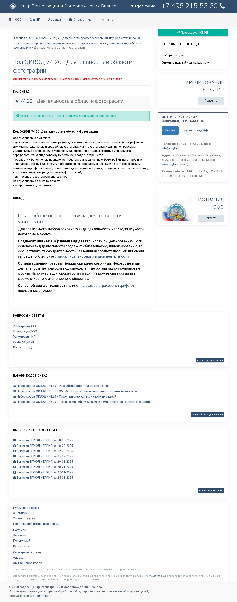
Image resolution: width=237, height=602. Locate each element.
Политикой (42, 596)
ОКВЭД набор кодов (27, 563)
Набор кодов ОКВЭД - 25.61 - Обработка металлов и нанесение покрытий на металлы (75, 391)
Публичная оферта (26, 508)
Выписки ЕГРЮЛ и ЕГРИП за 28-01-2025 (43, 467)
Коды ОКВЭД (22, 347)
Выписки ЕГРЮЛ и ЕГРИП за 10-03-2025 (43, 440)
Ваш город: (142, 6)
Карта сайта (21, 546)
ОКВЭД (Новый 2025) (42, 38)
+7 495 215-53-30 (194, 5)
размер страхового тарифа (107, 286)
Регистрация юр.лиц (27, 552)
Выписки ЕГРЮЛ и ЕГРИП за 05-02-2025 (43, 456)
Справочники (80, 20)
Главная (19, 38)
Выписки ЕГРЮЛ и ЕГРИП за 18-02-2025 (43, 446)
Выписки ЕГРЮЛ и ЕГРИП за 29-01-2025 (43, 461)
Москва (170, 130)
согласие (159, 575)
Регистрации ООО (25, 326)
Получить (211, 100)
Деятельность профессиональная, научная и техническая (100, 38)
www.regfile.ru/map (174, 164)
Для (15, 19)
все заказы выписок (211, 490)
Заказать (211, 218)
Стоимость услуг (24, 518)
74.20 (26, 101)
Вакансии (19, 535)
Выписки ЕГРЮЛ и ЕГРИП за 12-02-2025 (43, 451)
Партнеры (20, 530)
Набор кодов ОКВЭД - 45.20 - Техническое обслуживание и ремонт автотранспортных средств (81, 402)
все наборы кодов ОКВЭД (207, 414)
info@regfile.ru (171, 148)
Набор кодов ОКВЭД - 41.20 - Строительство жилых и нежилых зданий (64, 396)
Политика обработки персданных (36, 524)
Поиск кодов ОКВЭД (192, 32)
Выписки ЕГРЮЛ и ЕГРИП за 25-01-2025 (43, 477)
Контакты (107, 19)
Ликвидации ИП (24, 342)
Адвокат (19, 557)
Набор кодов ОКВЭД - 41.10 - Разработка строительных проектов (61, 386)
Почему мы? (21, 541)
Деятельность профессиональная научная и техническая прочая (59, 43)
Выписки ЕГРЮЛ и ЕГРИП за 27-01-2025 (43, 472)
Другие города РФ (195, 130)
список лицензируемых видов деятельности (92, 256)
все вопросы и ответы (210, 360)
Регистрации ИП (24, 336)
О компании (21, 513)
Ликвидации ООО (25, 331)
